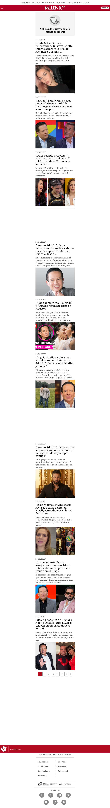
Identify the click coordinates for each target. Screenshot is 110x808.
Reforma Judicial (36, 2)
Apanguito (87, 2)
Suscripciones (44, 771)
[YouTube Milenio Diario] (46, 802)
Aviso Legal (63, 771)
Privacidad (62, 766)
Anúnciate (42, 776)
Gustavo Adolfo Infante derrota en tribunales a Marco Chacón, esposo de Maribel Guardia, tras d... (54, 249)
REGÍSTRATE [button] (105, 8)
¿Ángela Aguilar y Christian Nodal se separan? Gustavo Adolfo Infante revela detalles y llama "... (54, 362)
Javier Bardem (77, 2)
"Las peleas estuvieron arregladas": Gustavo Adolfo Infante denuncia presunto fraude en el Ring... (53, 566)
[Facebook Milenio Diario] (41, 795)
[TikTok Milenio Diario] (55, 802)
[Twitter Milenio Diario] (50, 795)
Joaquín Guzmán (48, 2)
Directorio (62, 762)
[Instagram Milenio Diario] (59, 795)
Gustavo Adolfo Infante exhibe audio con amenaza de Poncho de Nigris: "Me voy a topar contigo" (55, 451)
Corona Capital (66, 2)
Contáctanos (43, 766)
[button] (2, 8)
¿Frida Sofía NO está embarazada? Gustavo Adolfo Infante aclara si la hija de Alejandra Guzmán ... (54, 47)
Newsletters (43, 762)
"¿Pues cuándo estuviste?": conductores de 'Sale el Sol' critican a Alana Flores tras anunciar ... (52, 160)
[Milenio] (55, 8)
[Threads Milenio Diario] (68, 795)
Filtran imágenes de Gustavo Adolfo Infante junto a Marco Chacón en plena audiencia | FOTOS (53, 624)
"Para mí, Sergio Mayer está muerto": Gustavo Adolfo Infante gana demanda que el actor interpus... (54, 105)
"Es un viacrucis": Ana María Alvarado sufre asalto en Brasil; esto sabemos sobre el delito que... (54, 509)
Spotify (58, 2)
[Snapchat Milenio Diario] (63, 802)
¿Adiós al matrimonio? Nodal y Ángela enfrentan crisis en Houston (53, 305)
